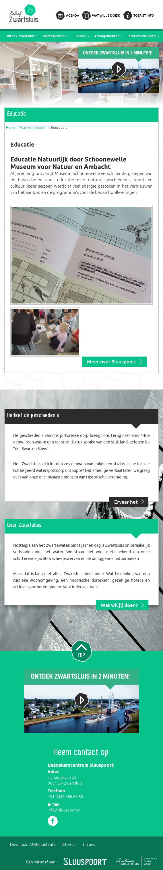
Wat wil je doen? (106, 15)
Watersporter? (53, 36)
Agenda (72, 15)
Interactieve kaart (141, 36)
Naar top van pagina (81, 650)
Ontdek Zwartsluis (19, 36)
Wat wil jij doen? (119, 605)
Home (10, 128)
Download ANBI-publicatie (33, 844)
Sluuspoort (59, 128)
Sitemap (69, 844)
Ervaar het (126, 502)
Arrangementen (106, 36)
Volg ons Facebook (53, 821)
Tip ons (88, 844)
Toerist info (143, 15)
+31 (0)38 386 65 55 (65, 796)
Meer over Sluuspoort (111, 362)
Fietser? (79, 36)
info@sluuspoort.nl (65, 810)
